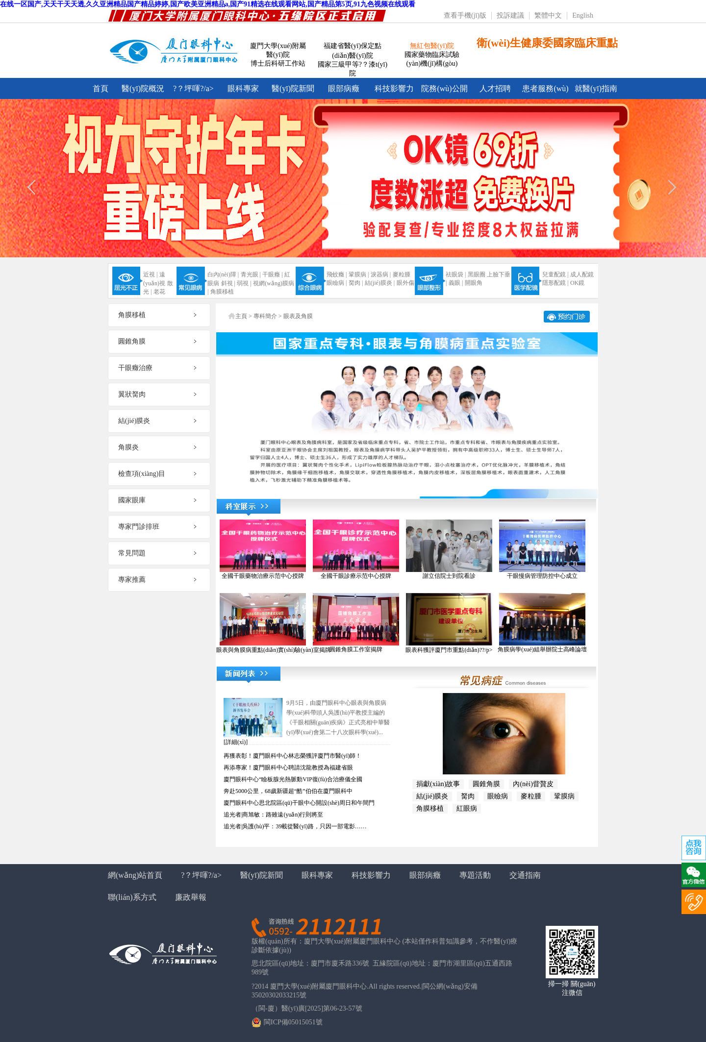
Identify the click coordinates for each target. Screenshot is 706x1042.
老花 (159, 291)
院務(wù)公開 (444, 88)
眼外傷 (405, 282)
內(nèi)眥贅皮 (533, 784)
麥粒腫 (401, 274)
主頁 (241, 316)
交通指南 (525, 875)
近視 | (150, 274)
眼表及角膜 (298, 316)
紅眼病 (466, 808)
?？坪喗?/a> (201, 875)
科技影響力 (394, 88)
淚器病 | (381, 274)
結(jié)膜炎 (432, 796)
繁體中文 (548, 15)
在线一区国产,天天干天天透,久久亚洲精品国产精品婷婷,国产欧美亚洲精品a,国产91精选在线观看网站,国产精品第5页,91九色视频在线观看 (207, 4)
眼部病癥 (343, 88)
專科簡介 (265, 316)
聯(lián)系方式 (132, 897)
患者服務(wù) (545, 88)
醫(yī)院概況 (143, 88)
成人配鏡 (582, 274)
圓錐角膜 (486, 784)
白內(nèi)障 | (223, 274)
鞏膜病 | (359, 274)
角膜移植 (222, 291)
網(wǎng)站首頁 (135, 875)
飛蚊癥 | (337, 274)
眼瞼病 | (337, 282)
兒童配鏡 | (555, 274)
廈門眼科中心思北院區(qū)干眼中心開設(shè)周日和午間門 (299, 802)
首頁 (100, 88)
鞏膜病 (564, 796)
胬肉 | (356, 282)
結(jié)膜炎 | (380, 282)
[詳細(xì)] (236, 742)
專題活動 (475, 875)
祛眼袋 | (456, 274)
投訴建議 (510, 15)
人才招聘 (495, 88)
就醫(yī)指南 (596, 88)
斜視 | (228, 283)
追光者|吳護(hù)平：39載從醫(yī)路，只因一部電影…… (295, 826)
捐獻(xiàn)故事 (438, 784)
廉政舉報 (190, 897)
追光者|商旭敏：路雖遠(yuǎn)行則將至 (273, 814)
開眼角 (473, 282)
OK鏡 (577, 282)
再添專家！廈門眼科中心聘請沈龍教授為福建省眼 (288, 767)
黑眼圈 (476, 274)
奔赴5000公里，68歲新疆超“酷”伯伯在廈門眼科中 (288, 791)
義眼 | (456, 282)
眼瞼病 (497, 796)
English (582, 15)
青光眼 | (251, 274)
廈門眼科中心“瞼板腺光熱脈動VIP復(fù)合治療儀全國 (293, 779)
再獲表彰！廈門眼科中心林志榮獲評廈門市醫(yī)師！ (292, 755)
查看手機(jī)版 (465, 15)
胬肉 (468, 796)
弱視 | (244, 283)
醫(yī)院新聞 (293, 88)
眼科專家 (243, 88)
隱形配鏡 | (555, 282)
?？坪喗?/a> (193, 88)
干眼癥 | (272, 274)
